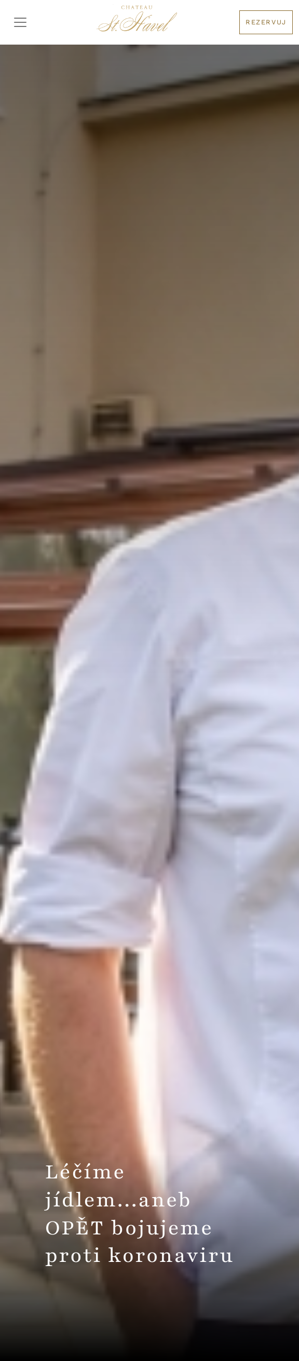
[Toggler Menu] (20, 22)
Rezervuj (266, 22)
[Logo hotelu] (137, 22)
